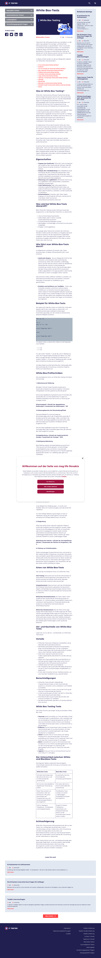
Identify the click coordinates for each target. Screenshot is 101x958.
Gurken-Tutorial (89, 936)
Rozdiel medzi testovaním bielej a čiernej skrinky (54, 85)
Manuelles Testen (19, 10)
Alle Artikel (50, 916)
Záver (40, 87)
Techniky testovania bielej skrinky (49, 74)
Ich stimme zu (50, 481)
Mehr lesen (80, 31)
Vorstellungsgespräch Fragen (19, 24)
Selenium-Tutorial (88, 939)
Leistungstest (19, 20)
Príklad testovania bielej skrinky (48, 72)
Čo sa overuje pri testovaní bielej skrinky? (52, 68)
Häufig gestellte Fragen (87, 953)
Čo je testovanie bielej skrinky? (48, 65)
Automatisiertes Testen (19, 15)
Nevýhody (41, 81)
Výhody (40, 79)
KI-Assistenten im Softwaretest (83, 16)
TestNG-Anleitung (88, 933)
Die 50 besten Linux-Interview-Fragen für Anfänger (84, 36)
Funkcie (40, 67)
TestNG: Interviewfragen (83, 56)
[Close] (83, 458)
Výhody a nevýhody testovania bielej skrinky (53, 77)
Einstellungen (51, 491)
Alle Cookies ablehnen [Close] (50, 486)
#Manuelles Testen (43, 37)
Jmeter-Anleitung (88, 928)
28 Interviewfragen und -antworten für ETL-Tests (84, 97)
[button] (89, 3)
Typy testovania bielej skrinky (48, 76)
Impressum (67, 928)
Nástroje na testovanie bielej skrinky (50, 83)
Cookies (68, 933)
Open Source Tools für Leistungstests (85, 78)
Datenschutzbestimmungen (62, 931)
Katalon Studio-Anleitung (86, 931)
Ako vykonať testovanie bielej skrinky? (51, 70)
